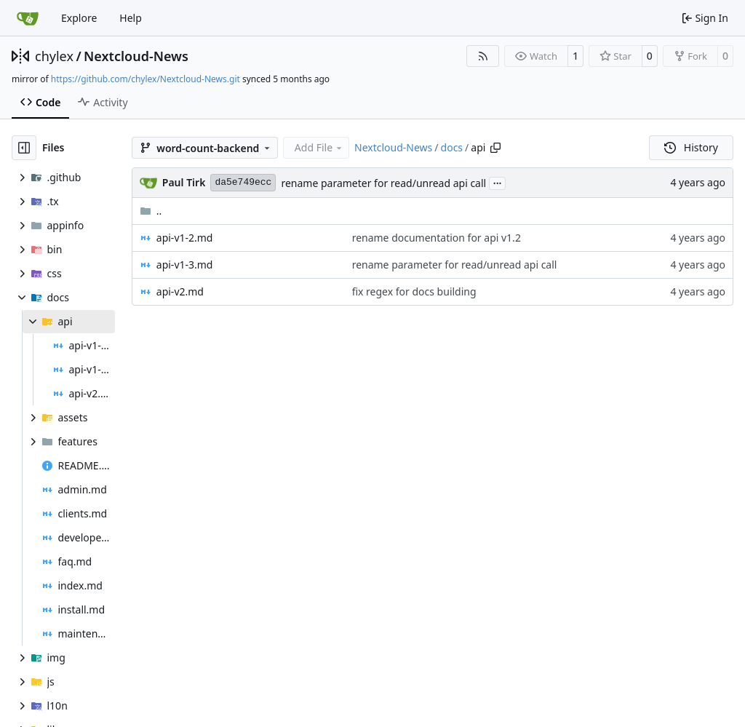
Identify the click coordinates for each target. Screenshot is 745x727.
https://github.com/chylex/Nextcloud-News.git (145, 79)
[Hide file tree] (24, 147)
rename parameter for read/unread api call (383, 183)
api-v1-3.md (184, 264)
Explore (79, 18)
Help (130, 18)
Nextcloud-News (136, 56)
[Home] (27, 18)
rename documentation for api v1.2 (436, 238)
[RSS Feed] (483, 56)
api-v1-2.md (184, 238)
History (691, 147)
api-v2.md (180, 291)
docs (452, 147)
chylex (54, 56)
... (497, 182)
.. (151, 211)
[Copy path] (495, 148)
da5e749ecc (243, 182)
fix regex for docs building (414, 291)
